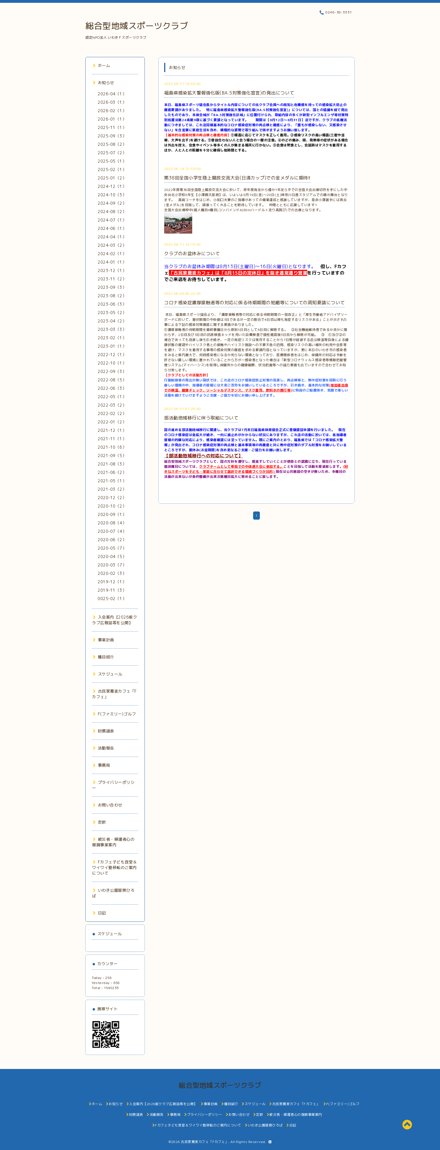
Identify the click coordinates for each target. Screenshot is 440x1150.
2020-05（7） (112, 548)
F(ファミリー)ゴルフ (114, 713)
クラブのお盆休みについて (192, 253)
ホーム (101, 65)
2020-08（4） (112, 523)
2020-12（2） (112, 497)
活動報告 (103, 748)
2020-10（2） (112, 506)
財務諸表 (103, 731)
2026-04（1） (112, 93)
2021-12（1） (112, 430)
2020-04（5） (112, 556)
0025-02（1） (112, 598)
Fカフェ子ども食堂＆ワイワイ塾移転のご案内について (114, 867)
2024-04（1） (112, 236)
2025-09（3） (112, 136)
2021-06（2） (112, 472)
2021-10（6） (112, 447)
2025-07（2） (112, 152)
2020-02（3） (112, 573)
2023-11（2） (112, 279)
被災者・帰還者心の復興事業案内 (113, 841)
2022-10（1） (112, 363)
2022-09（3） (112, 371)
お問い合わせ (107, 805)
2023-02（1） (112, 337)
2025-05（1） (112, 161)
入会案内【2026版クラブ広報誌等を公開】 (114, 619)
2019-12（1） (112, 581)
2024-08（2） (112, 211)
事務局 (101, 765)
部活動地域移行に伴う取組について (201, 418)
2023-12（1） (112, 270)
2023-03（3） (112, 329)
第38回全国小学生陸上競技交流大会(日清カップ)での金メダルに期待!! (237, 178)
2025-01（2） (112, 178)
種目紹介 (103, 657)
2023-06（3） (112, 304)
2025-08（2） (112, 144)
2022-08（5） (112, 379)
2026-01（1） (112, 119)
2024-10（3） (112, 194)
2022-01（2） (112, 422)
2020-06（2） (112, 539)
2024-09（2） (112, 203)
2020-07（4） (112, 531)
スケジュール (107, 674)
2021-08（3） (112, 464)
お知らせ (103, 82)
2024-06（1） (112, 228)
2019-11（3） (112, 590)
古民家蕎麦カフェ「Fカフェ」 (204, 1141)
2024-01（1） (112, 262)
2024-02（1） (112, 253)
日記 (99, 913)
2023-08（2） (112, 295)
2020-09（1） (112, 514)
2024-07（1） (112, 220)
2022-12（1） (112, 354)
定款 (99, 822)
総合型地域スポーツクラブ (136, 26)
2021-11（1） (112, 438)
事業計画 (103, 639)
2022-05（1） (112, 396)
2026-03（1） (112, 102)
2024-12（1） (112, 186)
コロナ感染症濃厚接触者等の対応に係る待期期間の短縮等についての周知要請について (254, 302)
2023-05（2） (112, 312)
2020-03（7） (112, 565)
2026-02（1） (112, 110)
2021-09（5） (112, 455)
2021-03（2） (112, 489)
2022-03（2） (112, 405)
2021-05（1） (112, 480)
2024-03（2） (112, 245)
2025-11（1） (112, 127)
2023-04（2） (112, 321)
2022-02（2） (112, 413)
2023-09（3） (112, 287)
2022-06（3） (112, 388)
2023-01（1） (112, 346)
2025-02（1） (112, 169)
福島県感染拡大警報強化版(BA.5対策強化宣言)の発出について (229, 93)
